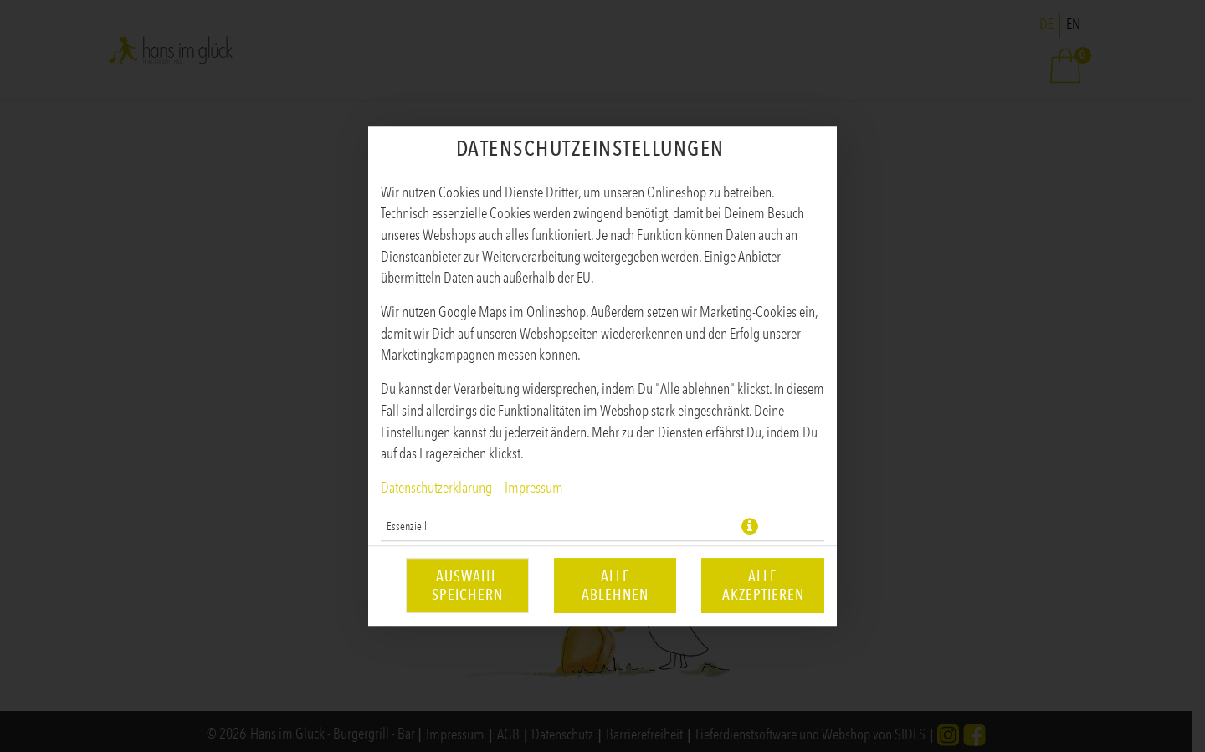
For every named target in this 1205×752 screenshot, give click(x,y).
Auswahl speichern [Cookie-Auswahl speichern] (467, 585)
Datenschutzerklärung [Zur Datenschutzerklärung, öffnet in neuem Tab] (436, 487)
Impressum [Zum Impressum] (534, 487)
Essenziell (407, 526)
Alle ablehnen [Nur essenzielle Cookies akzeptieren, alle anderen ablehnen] (615, 585)
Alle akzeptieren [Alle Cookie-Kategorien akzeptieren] (763, 585)
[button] (749, 526)
